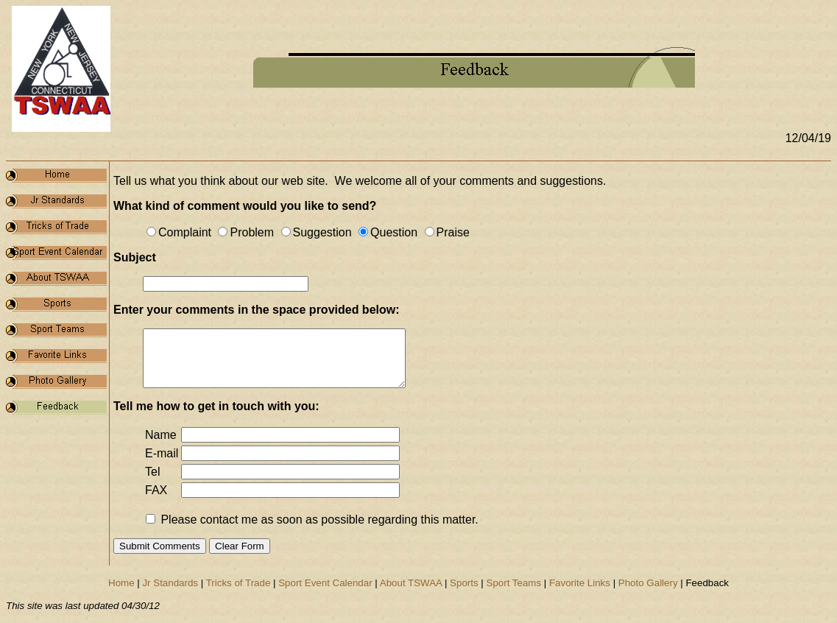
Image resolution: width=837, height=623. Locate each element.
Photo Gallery (648, 582)
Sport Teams (514, 582)
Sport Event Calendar (325, 582)
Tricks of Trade (238, 582)
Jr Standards (170, 582)
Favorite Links (579, 582)
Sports (464, 582)
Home (121, 582)
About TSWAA (411, 582)
